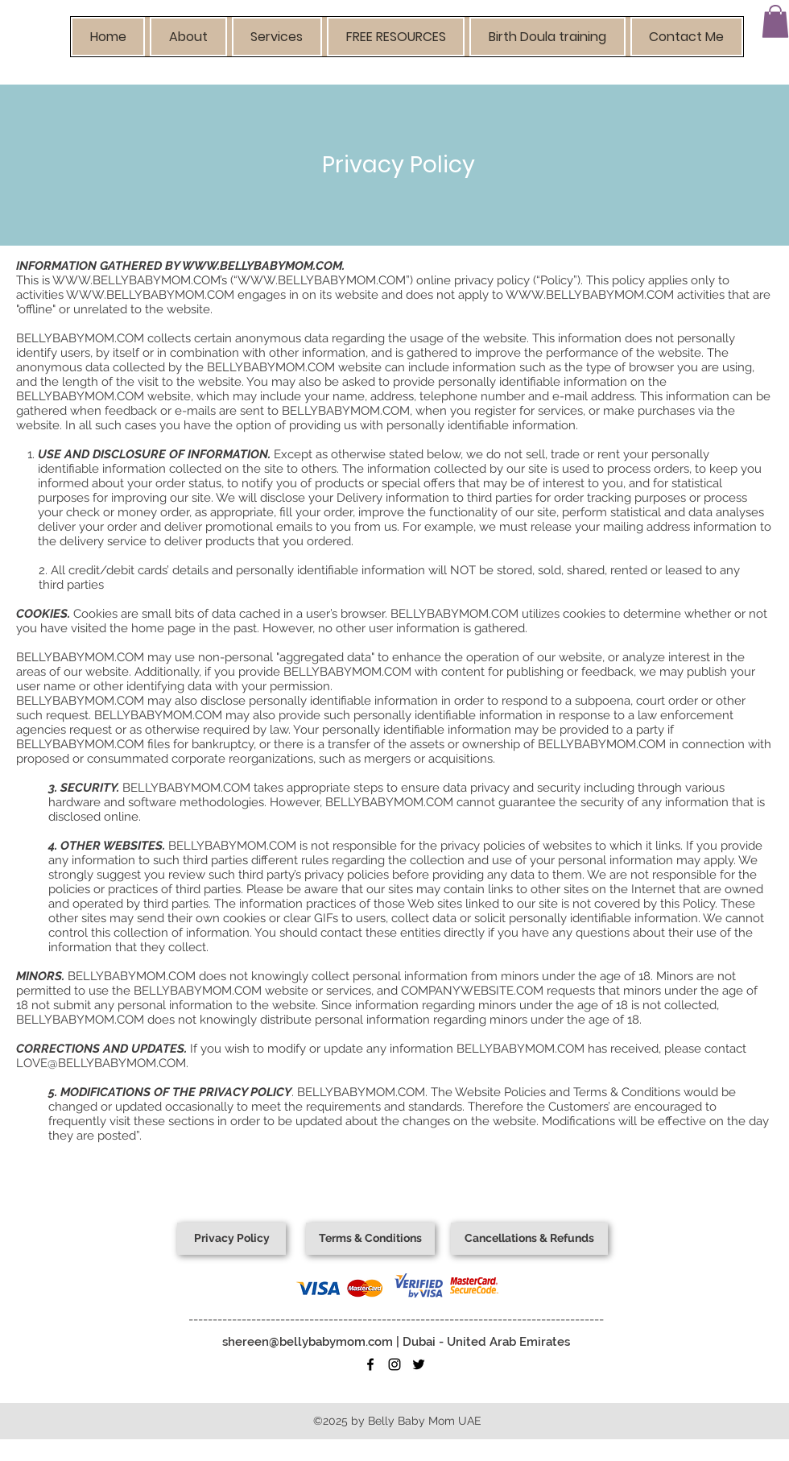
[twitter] (419, 1364)
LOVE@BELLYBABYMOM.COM (101, 1063)
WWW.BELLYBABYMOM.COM (262, 266)
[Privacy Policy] (231, 1239)
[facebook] (370, 1364)
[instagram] (394, 1364)
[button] (188, 36)
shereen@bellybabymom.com (307, 1342)
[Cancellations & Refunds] (529, 1239)
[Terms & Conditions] (370, 1239)
